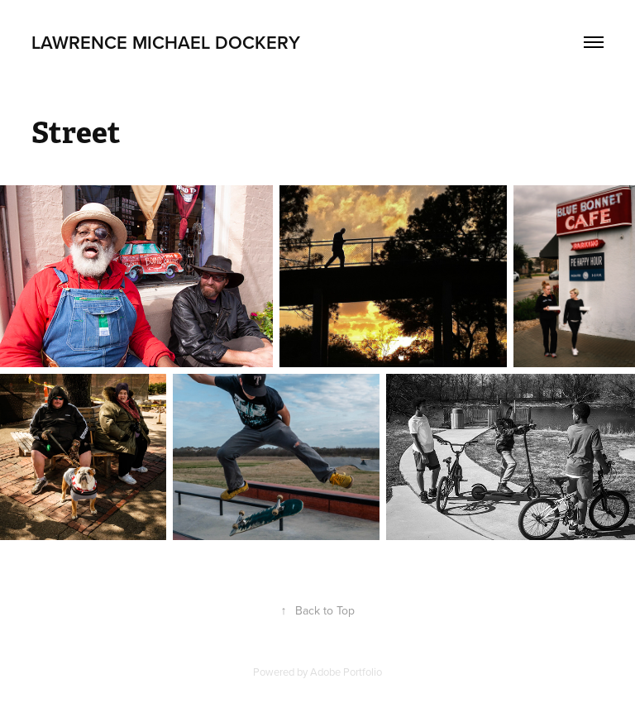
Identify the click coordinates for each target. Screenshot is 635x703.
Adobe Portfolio (346, 671)
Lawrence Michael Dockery (165, 42)
